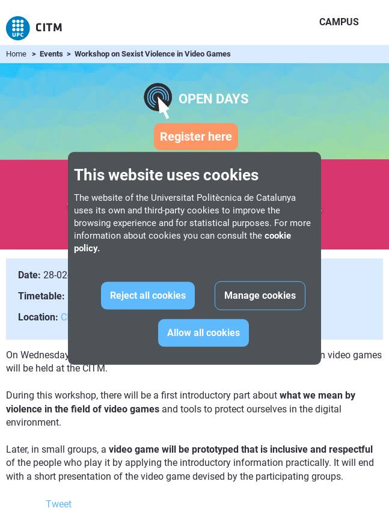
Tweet (59, 504)
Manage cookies (260, 295)
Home (16, 53)
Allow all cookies (203, 332)
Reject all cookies (148, 295)
